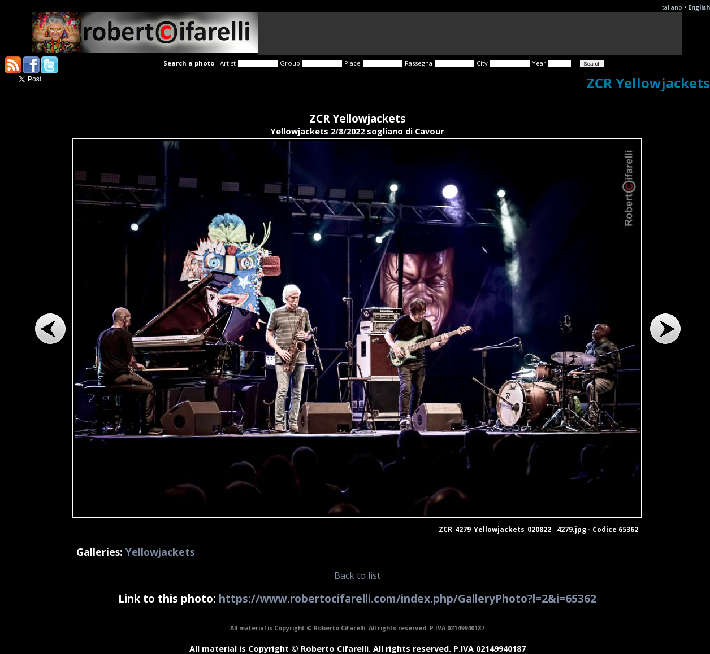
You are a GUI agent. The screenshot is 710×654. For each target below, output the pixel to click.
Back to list (357, 575)
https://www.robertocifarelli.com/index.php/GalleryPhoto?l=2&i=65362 (407, 598)
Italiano (671, 7)
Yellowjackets (159, 552)
